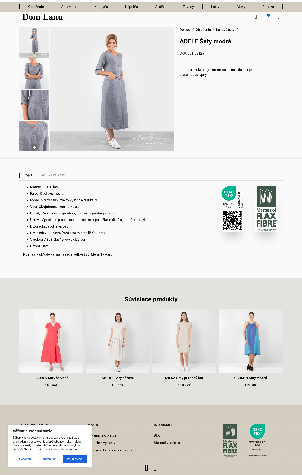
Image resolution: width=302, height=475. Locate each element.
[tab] (27, 175)
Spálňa (160, 7)
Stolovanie (69, 7)
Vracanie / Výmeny (101, 443)
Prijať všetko (75, 459)
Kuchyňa (101, 7)
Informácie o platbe (101, 435)
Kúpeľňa (131, 7)
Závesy (188, 7)
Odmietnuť (49, 459)
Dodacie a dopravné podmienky (110, 450)
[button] (267, 17)
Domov (185, 30)
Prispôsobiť (25, 459)
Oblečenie (36, 7)
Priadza (268, 7)
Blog (157, 435)
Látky (215, 7)
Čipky (241, 7)
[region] (50, 446)
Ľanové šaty (225, 30)
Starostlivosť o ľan (168, 443)
